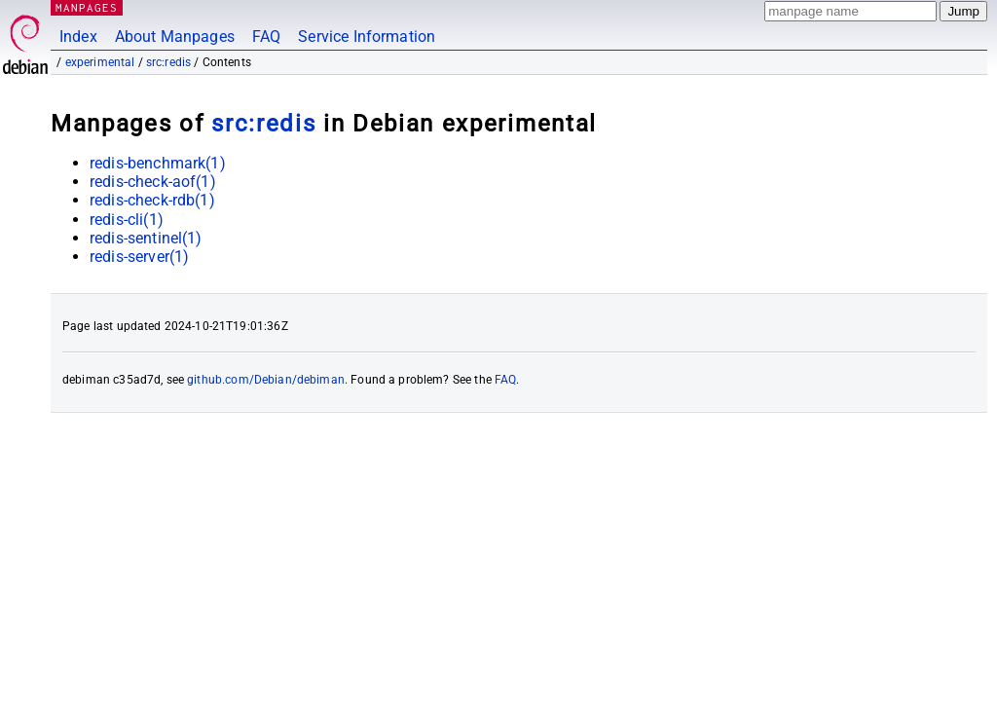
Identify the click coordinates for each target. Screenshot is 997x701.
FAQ (266, 36)
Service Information (366, 36)
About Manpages (175, 36)
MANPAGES (86, 7)
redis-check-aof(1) (153, 181)
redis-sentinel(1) (146, 238)
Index (78, 36)
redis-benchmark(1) (158, 163)
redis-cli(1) (127, 219)
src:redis (168, 62)
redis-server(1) (139, 256)
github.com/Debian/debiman (266, 380)
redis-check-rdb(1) (152, 200)
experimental (100, 62)
